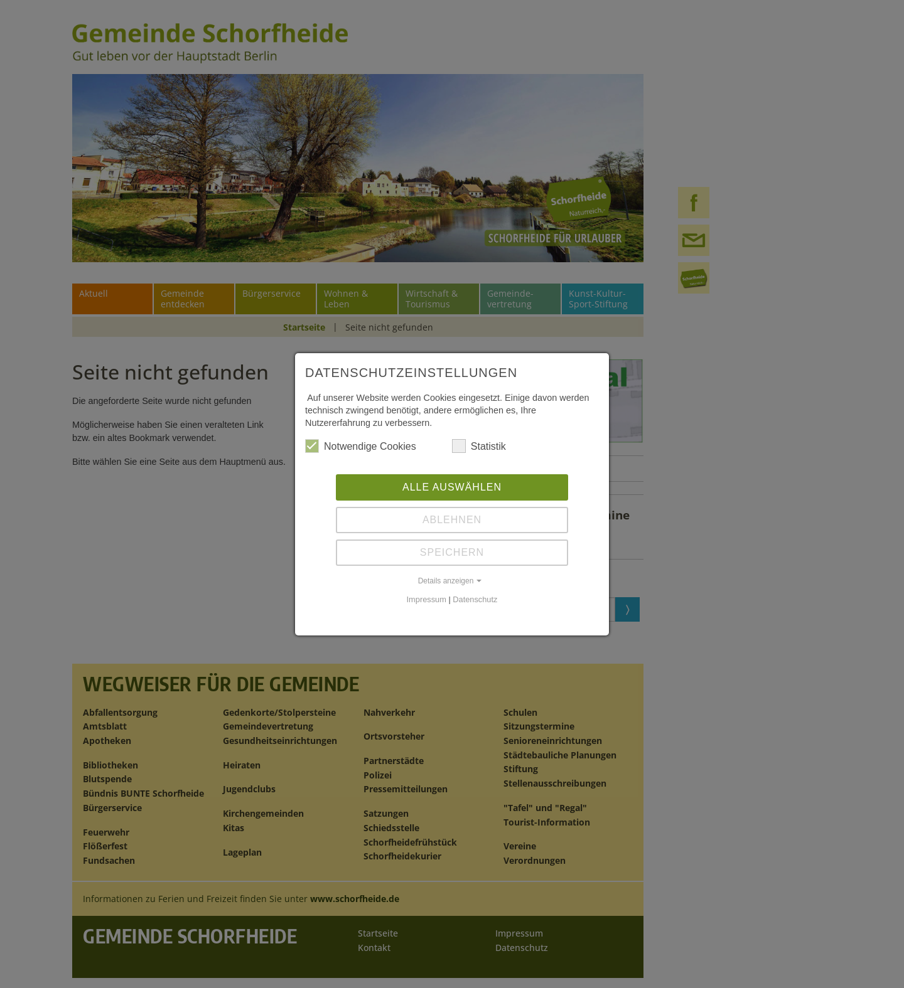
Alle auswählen (452, 487)
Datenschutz (475, 599)
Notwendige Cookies (360, 446)
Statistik (479, 446)
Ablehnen (452, 519)
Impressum (426, 599)
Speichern (452, 552)
